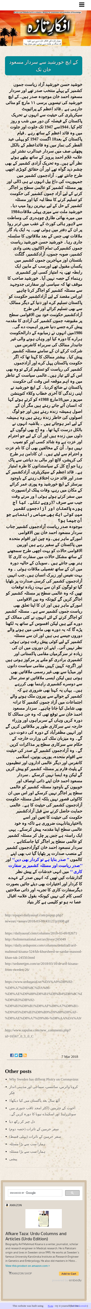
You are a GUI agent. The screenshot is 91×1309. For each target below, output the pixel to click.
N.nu (50, 1305)
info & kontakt (79, 1305)
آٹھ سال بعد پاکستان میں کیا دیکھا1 (34, 1101)
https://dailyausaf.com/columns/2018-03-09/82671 (41, 933)
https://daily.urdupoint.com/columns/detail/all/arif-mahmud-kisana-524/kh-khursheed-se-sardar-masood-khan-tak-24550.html (43, 951)
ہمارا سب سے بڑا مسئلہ (27, 1144)
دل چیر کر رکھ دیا (22, 1122)
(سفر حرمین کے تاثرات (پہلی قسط (35, 1137)
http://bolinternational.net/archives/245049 (35, 939)
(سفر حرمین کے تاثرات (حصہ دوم (34, 1129)
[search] (34, 1193)
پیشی (13, 1159)
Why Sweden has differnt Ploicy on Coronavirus (43, 1079)
